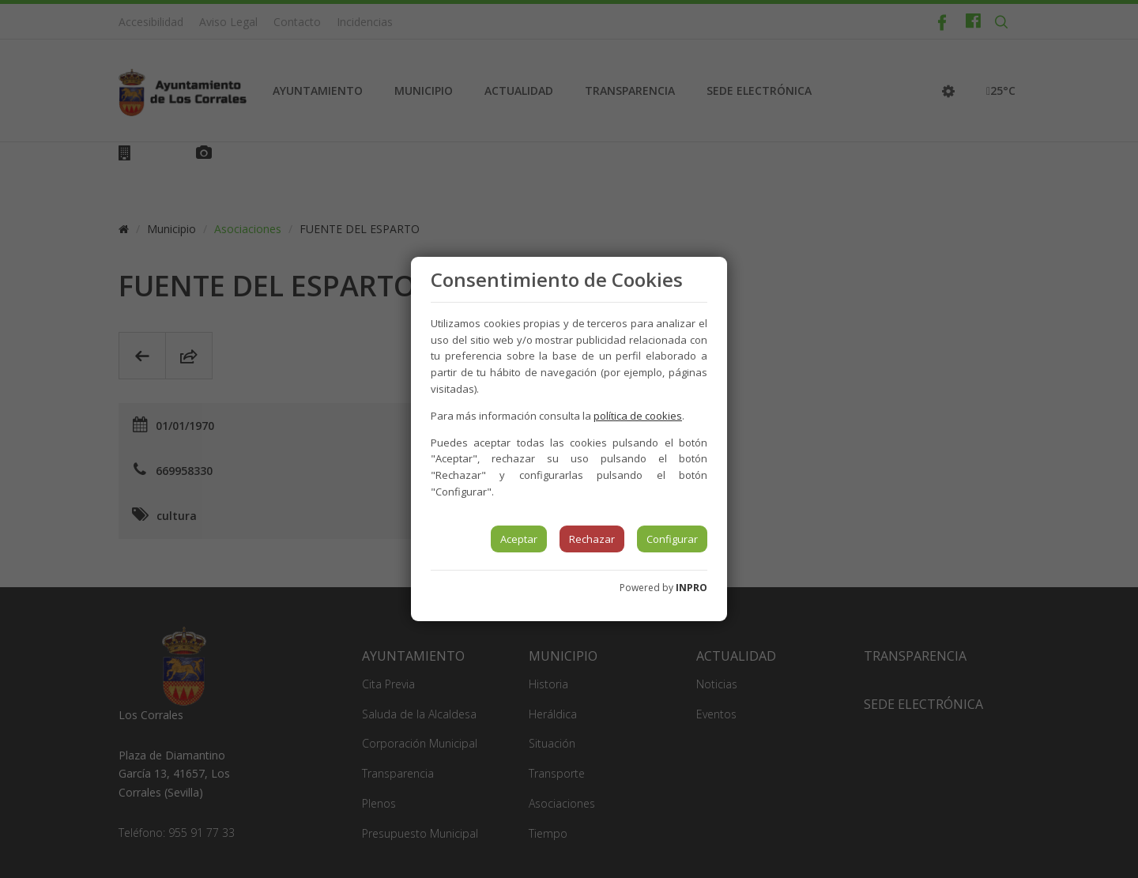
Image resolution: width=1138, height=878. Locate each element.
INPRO (691, 587)
